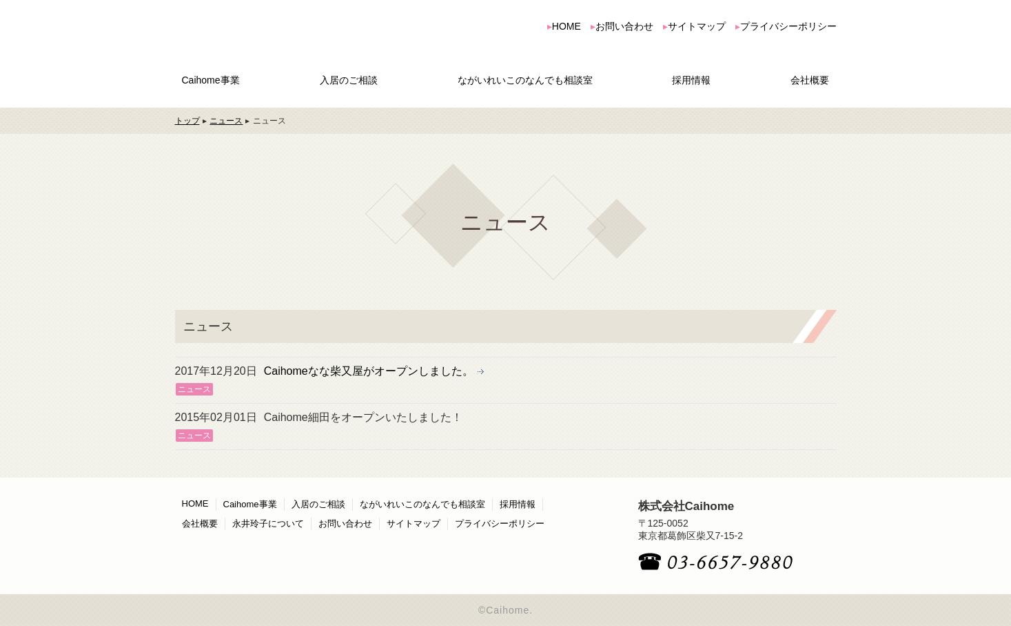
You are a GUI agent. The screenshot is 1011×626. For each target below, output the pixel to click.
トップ (187, 121)
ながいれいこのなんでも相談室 (525, 80)
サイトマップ (697, 26)
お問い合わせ (624, 26)
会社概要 (809, 80)
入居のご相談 (349, 80)
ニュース (226, 121)
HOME (566, 26)
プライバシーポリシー (788, 26)
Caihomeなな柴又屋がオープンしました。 (368, 371)
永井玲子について (268, 523)
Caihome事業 (211, 80)
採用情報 (691, 80)
